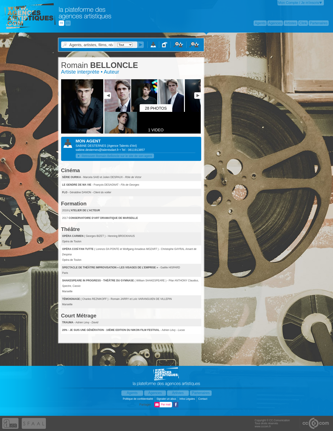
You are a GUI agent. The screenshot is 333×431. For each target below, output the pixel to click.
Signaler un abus (166, 398)
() (122, 145)
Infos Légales (187, 398)
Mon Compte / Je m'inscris (298, 3)
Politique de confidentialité (138, 398)
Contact (203, 398)
